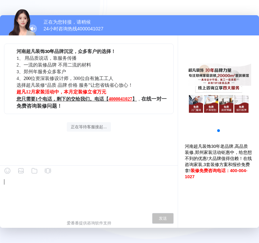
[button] (218, 130)
